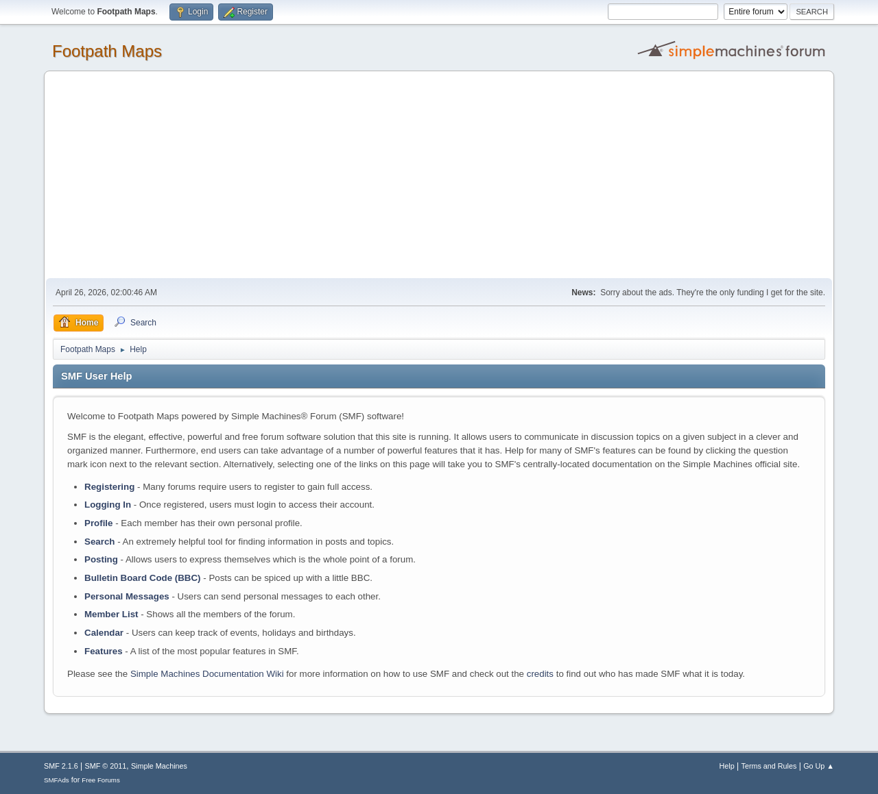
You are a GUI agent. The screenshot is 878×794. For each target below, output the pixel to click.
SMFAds (56, 780)
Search (99, 541)
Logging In (107, 504)
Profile (98, 523)
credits (540, 674)
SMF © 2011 (106, 766)
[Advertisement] (439, 175)
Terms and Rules (769, 766)
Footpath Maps (107, 51)
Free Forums (101, 780)
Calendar (103, 633)
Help (727, 766)
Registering (109, 487)
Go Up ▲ (818, 766)
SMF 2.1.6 (61, 766)
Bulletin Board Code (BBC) (142, 578)
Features (103, 651)
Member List (112, 614)
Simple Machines (159, 766)
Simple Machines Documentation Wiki (207, 674)
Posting (101, 559)
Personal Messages (126, 596)
